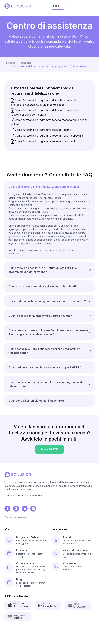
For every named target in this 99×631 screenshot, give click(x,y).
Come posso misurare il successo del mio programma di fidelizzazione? (44, 350)
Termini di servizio (14, 495)
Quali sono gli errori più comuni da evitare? (36, 400)
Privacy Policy (34, 495)
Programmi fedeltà (28, 537)
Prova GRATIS (49, 450)
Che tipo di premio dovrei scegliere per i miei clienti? (42, 286)
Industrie (21, 550)
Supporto (26, 62)
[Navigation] (91, 6)
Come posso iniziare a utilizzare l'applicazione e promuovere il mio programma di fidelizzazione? (48, 332)
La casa (10, 62)
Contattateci (70, 563)
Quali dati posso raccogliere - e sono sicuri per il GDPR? (44, 367)
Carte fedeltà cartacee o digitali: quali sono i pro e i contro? (47, 301)
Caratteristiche (25, 563)
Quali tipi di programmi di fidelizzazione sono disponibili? (45, 186)
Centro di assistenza (76, 550)
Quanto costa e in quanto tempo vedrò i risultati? (40, 315)
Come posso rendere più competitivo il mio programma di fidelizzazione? (45, 384)
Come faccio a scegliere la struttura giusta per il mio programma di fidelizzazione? (42, 270)
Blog (19, 579)
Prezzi (67, 537)
